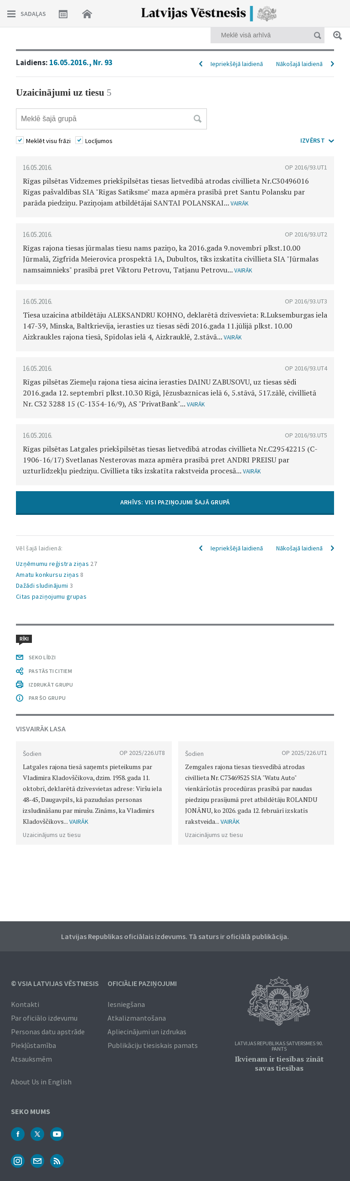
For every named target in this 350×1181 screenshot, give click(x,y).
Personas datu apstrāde (48, 1031)
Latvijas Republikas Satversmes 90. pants (279, 1046)
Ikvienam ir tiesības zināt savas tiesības (279, 1063)
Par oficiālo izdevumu (44, 1017)
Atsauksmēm (31, 1058)
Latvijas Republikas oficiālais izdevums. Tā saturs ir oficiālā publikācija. (175, 936)
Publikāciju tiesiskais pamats (153, 1045)
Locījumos (99, 141)
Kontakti (25, 1004)
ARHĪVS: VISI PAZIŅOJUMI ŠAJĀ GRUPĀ (175, 502)
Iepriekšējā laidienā (237, 64)
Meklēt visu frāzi (48, 141)
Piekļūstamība (33, 1045)
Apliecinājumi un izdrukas (147, 1031)
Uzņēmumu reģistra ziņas (56, 564)
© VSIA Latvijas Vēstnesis (55, 983)
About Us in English (41, 1081)
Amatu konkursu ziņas (50, 574)
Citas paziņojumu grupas (51, 596)
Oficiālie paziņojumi (142, 983)
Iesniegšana (126, 1004)
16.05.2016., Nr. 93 (81, 62)
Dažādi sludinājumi (44, 585)
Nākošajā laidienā (299, 64)
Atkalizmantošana (137, 1017)
